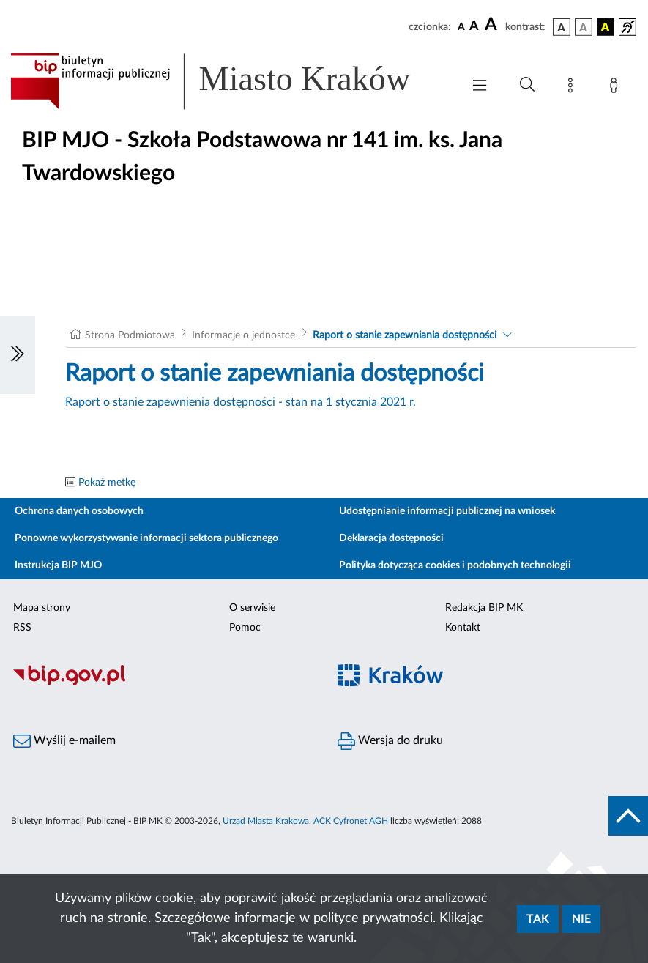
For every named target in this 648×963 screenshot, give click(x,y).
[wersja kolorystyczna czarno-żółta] (605, 27)
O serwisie (252, 608)
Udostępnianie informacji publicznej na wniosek (447, 511)
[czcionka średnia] (474, 27)
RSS (22, 627)
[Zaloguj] (616, 88)
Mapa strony (41, 608)
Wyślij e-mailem (64, 741)
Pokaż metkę (106, 482)
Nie (581, 919)
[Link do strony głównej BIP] (229, 81)
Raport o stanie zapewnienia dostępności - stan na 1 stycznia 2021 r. (240, 402)
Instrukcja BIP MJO (58, 565)
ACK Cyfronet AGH (350, 821)
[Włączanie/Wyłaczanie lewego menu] (17, 355)
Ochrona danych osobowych (79, 511)
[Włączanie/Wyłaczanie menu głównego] (480, 87)
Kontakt (462, 627)
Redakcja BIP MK (484, 608)
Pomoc (245, 627)
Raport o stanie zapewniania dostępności (404, 335)
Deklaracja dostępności (391, 538)
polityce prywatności (373, 918)
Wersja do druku (390, 741)
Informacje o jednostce (243, 335)
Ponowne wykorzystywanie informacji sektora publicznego (146, 538)
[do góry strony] (628, 816)
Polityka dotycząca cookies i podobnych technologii (455, 565)
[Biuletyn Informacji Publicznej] (162, 683)
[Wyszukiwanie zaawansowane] (527, 85)
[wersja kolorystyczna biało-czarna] (583, 27)
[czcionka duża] (492, 25)
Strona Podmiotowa (130, 335)
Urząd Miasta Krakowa (266, 821)
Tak (537, 919)
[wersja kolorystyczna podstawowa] (561, 27)
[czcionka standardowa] (461, 26)
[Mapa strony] (573, 88)
